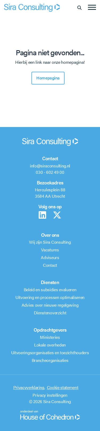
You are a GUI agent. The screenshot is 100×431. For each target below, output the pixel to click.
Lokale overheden (50, 345)
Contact (50, 265)
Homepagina (47, 78)
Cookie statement (62, 387)
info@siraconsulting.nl (50, 166)
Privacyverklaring (29, 387)
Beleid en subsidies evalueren (50, 289)
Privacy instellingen (50, 395)
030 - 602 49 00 (50, 172)
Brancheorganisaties (50, 360)
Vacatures (50, 250)
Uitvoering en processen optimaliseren (50, 297)
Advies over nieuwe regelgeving (50, 305)
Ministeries (50, 337)
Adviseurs (50, 257)
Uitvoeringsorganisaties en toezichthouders (50, 352)
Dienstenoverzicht (50, 313)
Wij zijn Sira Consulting (50, 242)
